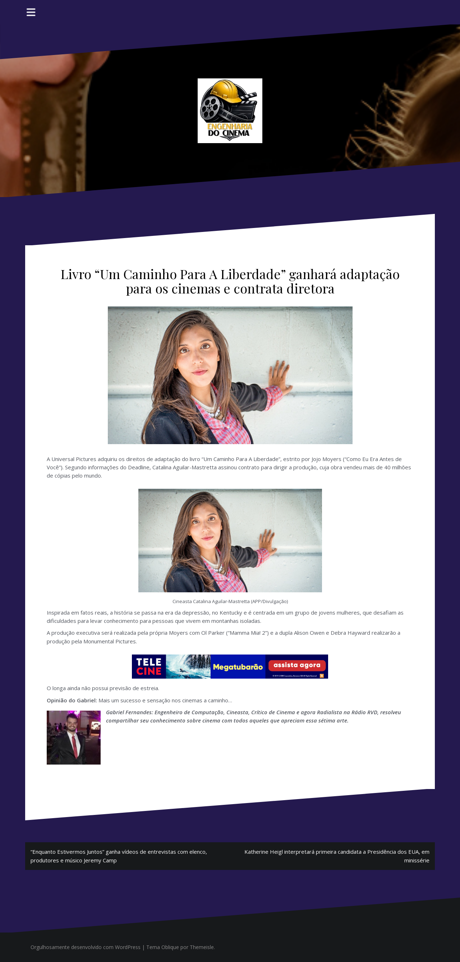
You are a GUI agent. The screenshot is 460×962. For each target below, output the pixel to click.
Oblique (170, 947)
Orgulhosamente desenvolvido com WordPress (86, 947)
